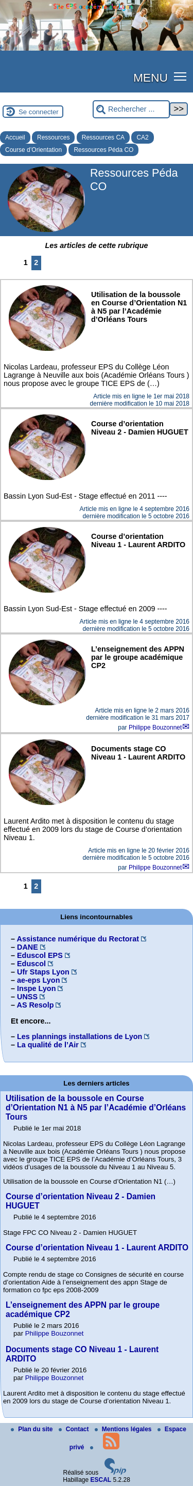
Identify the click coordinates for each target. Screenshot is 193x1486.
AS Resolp (35, 1005)
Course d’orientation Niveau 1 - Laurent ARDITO (97, 1247)
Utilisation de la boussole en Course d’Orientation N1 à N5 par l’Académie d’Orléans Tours (96, 1107)
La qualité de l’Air (48, 1045)
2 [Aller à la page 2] (36, 262)
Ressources (53, 137)
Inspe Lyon (36, 988)
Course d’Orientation (33, 149)
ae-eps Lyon (38, 980)
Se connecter (39, 112)
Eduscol (31, 963)
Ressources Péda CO (103, 149)
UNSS (27, 997)
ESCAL (101, 1479)
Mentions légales (124, 1429)
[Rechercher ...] (131, 109)
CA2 (142, 137)
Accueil (15, 137)
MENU (150, 77)
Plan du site (33, 1429)
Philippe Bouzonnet (155, 727)
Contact (75, 1429)
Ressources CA (103, 137)
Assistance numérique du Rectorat (77, 939)
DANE (27, 947)
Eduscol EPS (40, 955)
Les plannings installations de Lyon (79, 1036)
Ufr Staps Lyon (43, 972)
